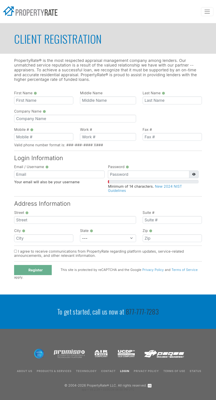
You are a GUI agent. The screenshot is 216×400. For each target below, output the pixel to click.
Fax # (147, 129)
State (86, 230)
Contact (108, 371)
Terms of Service (185, 270)
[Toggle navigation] (207, 11)
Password (118, 167)
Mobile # (23, 129)
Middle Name (91, 93)
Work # (86, 129)
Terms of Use (174, 371)
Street (21, 212)
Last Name (154, 93)
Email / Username (31, 167)
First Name (25, 93)
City (20, 230)
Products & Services (54, 371)
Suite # (149, 212)
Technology (86, 371)
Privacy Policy (153, 270)
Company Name (30, 111)
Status (195, 371)
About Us (24, 371)
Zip (148, 230)
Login (124, 371)
